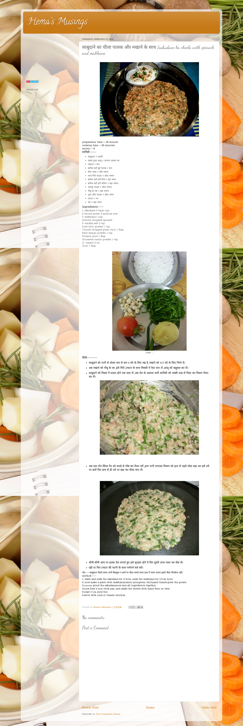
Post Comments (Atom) (108, 714)
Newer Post (90, 708)
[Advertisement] (50, 56)
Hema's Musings (57, 22)
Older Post (209, 708)
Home (150, 708)
